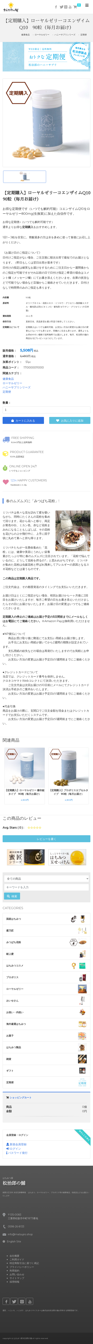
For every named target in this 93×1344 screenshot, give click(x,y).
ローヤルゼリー (42, 34)
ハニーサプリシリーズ (64, 34)
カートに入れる (23, 420)
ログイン (13, 1148)
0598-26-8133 (16, 1226)
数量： (7, 402)
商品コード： (11, 367)
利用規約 (14, 1270)
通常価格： (10, 356)
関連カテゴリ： (12, 373)
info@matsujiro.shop (20, 1234)
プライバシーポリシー (22, 1267)
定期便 (83, 34)
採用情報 (14, 1281)
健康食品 (25, 34)
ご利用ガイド (17, 1259)
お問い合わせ (17, 1274)
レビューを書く (46, 839)
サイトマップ (17, 1278)
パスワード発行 (17, 1153)
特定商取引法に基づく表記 (24, 1263)
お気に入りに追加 (69, 420)
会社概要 (14, 1255)
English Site (12, 1241)
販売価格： (10, 350)
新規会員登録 (16, 1144)
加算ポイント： (12, 362)
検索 (12, 896)
